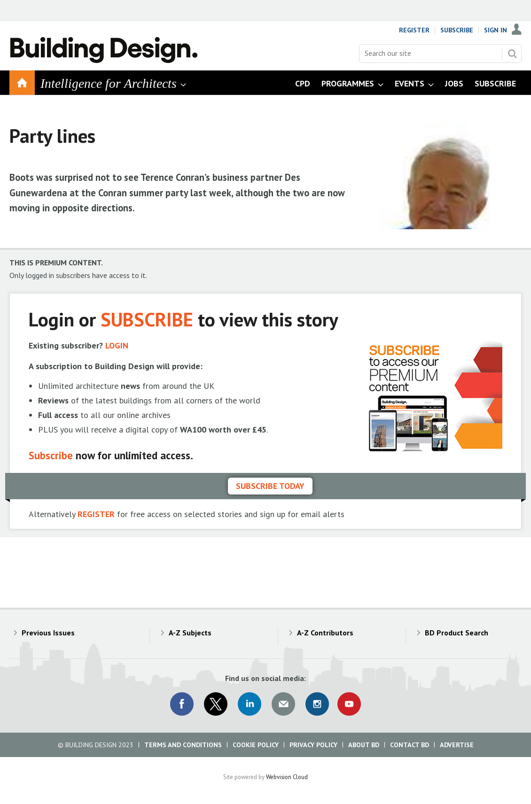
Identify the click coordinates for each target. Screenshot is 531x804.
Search (512, 53)
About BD (363, 745)
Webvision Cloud (287, 777)
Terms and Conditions (183, 745)
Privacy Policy (313, 745)
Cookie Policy (256, 745)
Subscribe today (270, 485)
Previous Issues (48, 632)
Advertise (457, 745)
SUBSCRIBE (147, 319)
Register (414, 30)
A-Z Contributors (325, 632)
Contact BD (409, 745)
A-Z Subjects (190, 632)
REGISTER (96, 514)
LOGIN (116, 345)
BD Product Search (456, 632)
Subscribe (456, 30)
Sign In (495, 30)
